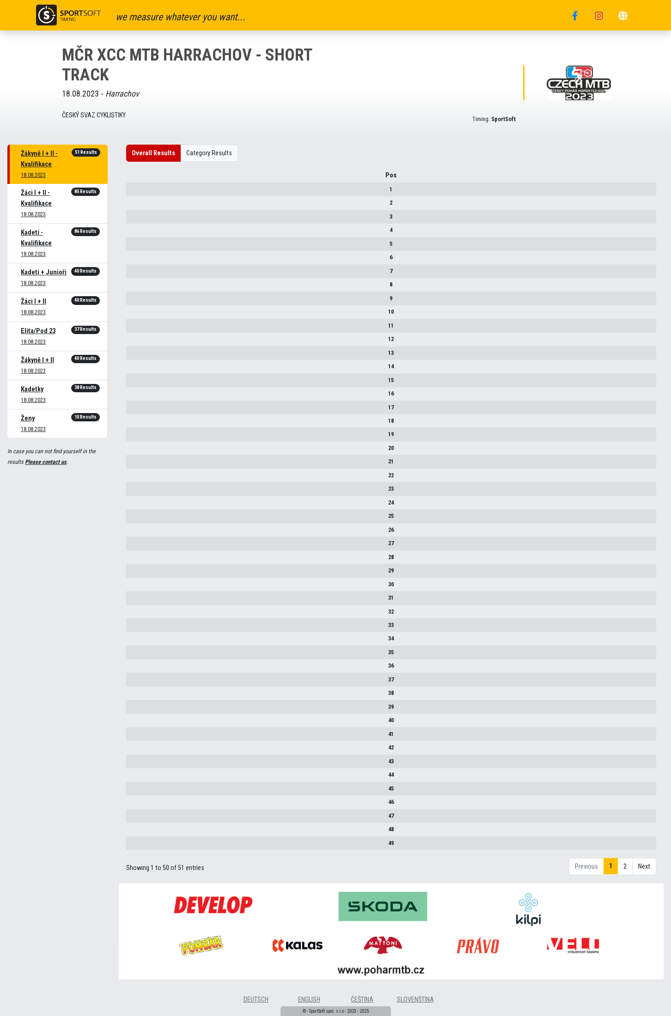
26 (142, 532)
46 (142, 805)
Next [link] (644, 879)
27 (142, 546)
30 (142, 587)
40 (142, 723)
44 (142, 777)
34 (142, 642)
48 (142, 832)
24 (142, 505)
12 (142, 342)
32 (142, 614)
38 (142, 696)
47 (142, 818)
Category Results (209, 153)
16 (142, 396)
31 (142, 600)
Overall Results (153, 153)
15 (142, 383)
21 (142, 465)
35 (142, 655)
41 (142, 737)
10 (142, 314)
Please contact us (46, 461)
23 (142, 491)
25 (142, 519)
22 (142, 478)
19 (142, 437)
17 (142, 410)
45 (142, 791)
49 (142, 846)
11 (142, 328)
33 (142, 628)
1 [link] (610, 879)
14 (142, 369)
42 (142, 750)
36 (142, 669)
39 (142, 709)
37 (142, 682)
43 (142, 764)
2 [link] (625, 879)
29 (142, 573)
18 (142, 423)
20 (142, 451)
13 (142, 356)
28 (142, 560)
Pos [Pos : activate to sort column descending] (141, 179)
